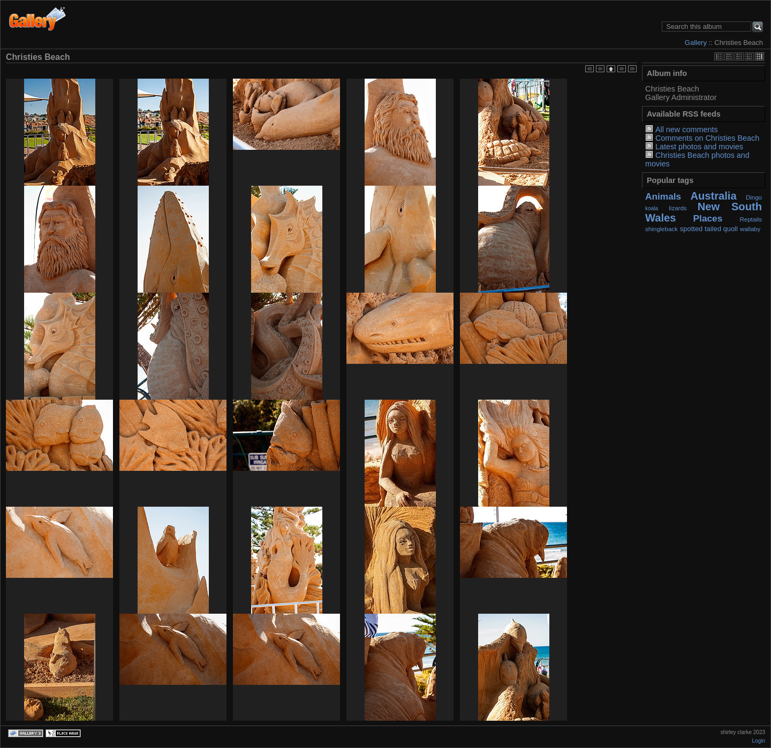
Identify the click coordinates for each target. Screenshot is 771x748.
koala (651, 208)
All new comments (686, 129)
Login (758, 741)
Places (708, 218)
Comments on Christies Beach (707, 138)
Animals (663, 196)
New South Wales (703, 212)
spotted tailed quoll (709, 229)
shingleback (661, 229)
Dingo (754, 197)
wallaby (750, 229)
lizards (677, 208)
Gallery (696, 43)
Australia (713, 196)
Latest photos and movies (699, 146)
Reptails (750, 219)
